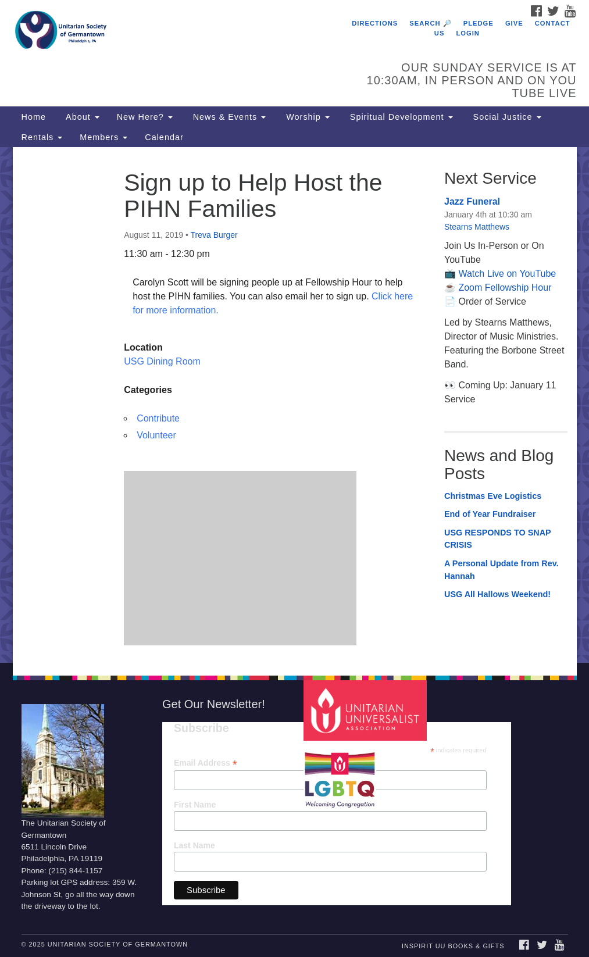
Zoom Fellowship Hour (504, 287)
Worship (306, 117)
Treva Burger (214, 235)
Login (468, 33)
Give (514, 23)
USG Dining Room (162, 361)
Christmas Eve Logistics (492, 496)
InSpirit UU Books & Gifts (453, 945)
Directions (375, 23)
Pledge (478, 23)
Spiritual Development (400, 117)
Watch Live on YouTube (507, 273)
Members (103, 137)
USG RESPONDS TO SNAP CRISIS (497, 539)
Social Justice (505, 117)
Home (34, 117)
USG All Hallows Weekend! (497, 594)
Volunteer (156, 435)
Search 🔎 (430, 23)
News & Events (228, 117)
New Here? (145, 117)
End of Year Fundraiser (490, 514)
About (81, 117)
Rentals (42, 137)
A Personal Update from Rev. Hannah (501, 570)
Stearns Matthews (476, 226)
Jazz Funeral (472, 201)
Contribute (158, 418)
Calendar (164, 137)
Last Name (194, 845)
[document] (294, 405)
